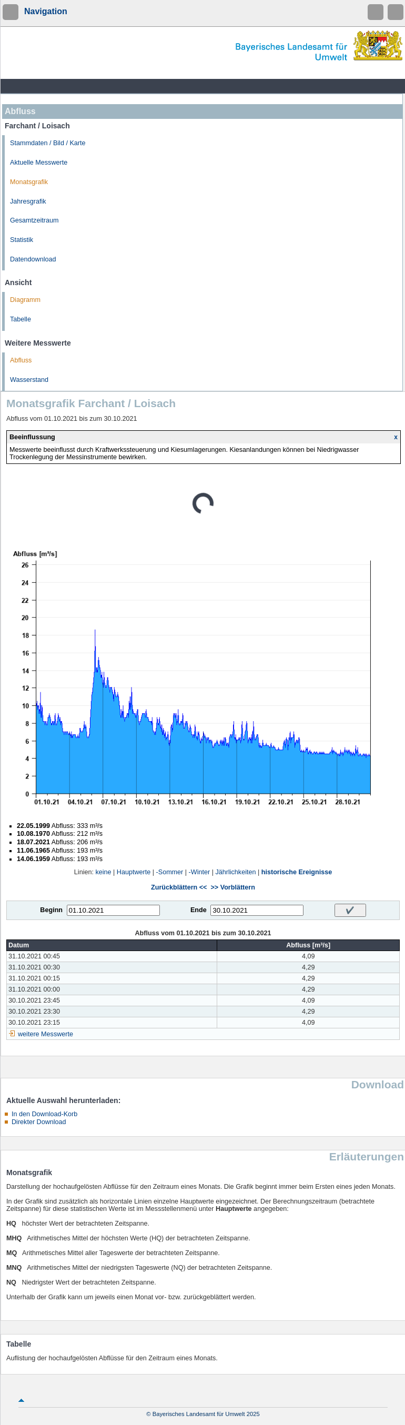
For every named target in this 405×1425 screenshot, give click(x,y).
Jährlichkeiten (235, 872)
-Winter (199, 872)
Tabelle (20, 319)
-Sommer (170, 872)
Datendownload (33, 259)
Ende (198, 910)
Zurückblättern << (179, 887)
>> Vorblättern (232, 887)
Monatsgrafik (29, 182)
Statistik (21, 240)
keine (103, 872)
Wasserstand (29, 379)
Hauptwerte (133, 872)
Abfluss (21, 360)
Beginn (51, 910)
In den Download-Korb (44, 1114)
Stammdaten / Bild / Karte (48, 143)
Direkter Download (39, 1122)
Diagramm (25, 300)
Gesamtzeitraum (34, 220)
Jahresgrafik (28, 201)
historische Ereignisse (296, 872)
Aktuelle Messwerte (38, 162)
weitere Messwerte (45, 1034)
